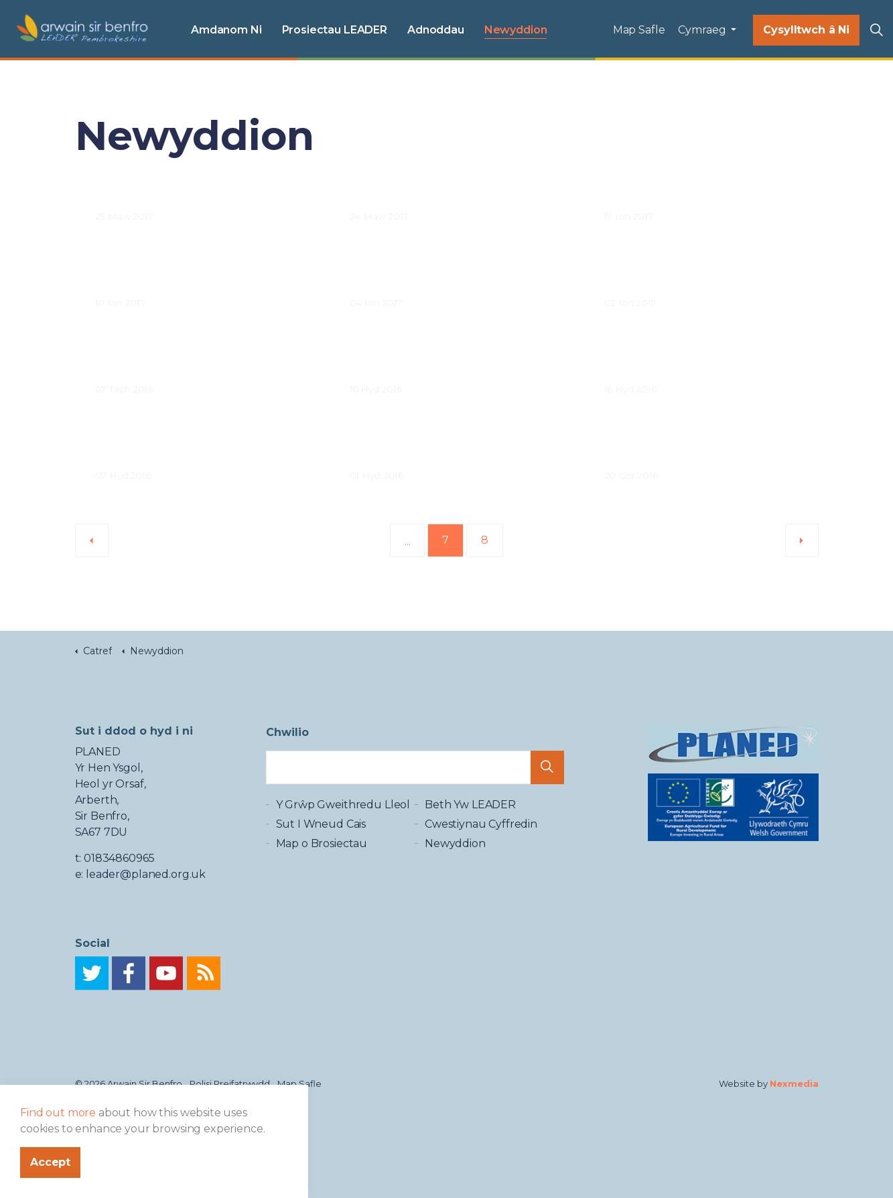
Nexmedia (794, 1083)
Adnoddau (435, 29)
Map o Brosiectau (322, 861)
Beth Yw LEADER (470, 822)
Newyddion (515, 29)
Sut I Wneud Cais (321, 842)
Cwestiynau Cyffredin (481, 842)
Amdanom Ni (226, 29)
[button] (547, 778)
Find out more (58, 1166)
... (408, 541)
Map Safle (639, 29)
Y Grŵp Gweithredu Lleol (343, 822)
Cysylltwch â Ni (806, 30)
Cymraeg (703, 29)
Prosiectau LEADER (334, 29)
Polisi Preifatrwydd (230, 1083)
